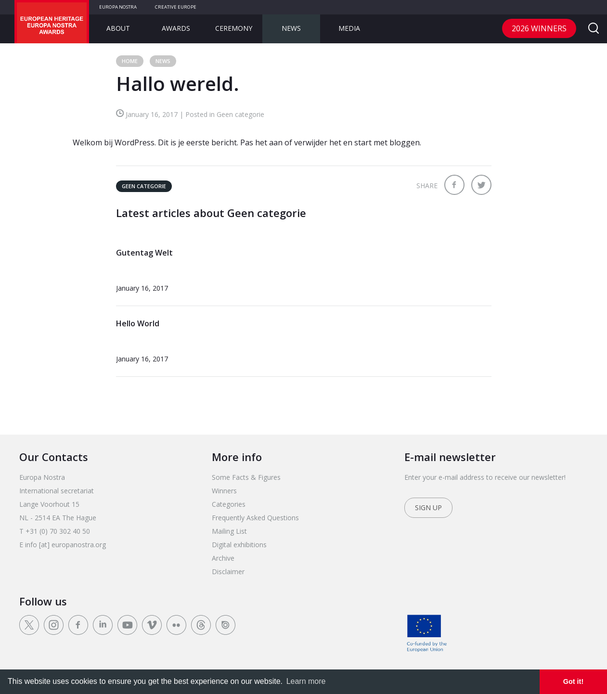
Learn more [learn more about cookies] (306, 681)
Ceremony (233, 28)
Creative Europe (175, 7)
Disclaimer (228, 571)
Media (349, 28)
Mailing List (229, 531)
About (118, 28)
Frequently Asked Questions (255, 517)
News (291, 28)
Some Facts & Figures (246, 477)
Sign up (428, 507)
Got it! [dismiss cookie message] (573, 681)
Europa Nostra (118, 7)
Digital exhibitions (239, 544)
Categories (228, 504)
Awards (176, 28)
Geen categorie (144, 186)
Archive (223, 558)
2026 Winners (539, 28)
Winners (224, 490)
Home (130, 60)
